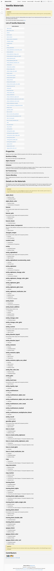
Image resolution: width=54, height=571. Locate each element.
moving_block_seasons (21, 141)
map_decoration (20, 124)
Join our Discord (28, 569)
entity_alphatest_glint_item (22, 60)
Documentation (7, 13)
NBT (7, 41)
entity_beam (19, 64)
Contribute (24, 1)
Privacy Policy (23, 569)
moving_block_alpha (21, 131)
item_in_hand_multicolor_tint (22, 120)
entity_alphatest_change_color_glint (24, 56)
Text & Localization (7, 48)
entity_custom (19, 73)
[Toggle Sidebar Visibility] (1, 1)
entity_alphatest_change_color (23, 54)
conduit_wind (19, 43)
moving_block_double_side (22, 139)
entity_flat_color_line (21, 86)
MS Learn (37, 1)
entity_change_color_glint (22, 71)
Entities (7, 31)
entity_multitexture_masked (22, 103)
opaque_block (19, 143)
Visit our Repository (44, 569)
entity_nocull (19, 107)
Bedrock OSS (37, 565)
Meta (7, 39)
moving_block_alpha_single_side (23, 135)
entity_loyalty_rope (20, 92)
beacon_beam (19, 37)
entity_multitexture (20, 94)
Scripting (7, 44)
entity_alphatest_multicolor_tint (23, 62)
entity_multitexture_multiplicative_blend (25, 105)
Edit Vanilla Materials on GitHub (23, 561)
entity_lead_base (20, 90)
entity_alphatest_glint (21, 58)
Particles (7, 42)
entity (18, 45)
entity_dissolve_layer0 (21, 75)
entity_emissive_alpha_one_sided (23, 84)
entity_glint (19, 88)
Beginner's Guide (7, 3)
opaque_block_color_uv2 (21, 148)
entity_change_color (21, 69)
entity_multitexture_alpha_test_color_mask (25, 99)
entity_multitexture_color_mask (23, 101)
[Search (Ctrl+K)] (50, 1)
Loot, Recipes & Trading (7, 37)
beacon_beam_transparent (22, 39)
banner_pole (19, 34)
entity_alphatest (20, 52)
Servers (7, 46)
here (35, 20)
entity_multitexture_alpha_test (23, 96)
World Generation (7, 52)
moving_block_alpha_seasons (22, 133)
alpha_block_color (20, 30)
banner (18, 32)
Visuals (7, 50)
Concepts (7, 11)
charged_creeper (20, 41)
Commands (7, 9)
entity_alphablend (20, 47)
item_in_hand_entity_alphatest (23, 114)
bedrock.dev (30, 1)
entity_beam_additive (21, 66)
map (18, 122)
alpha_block (19, 28)
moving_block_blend (21, 137)
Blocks (7, 7)
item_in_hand (19, 111)
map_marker (19, 126)
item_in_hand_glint (20, 118)
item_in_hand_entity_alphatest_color (24, 116)
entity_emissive (20, 79)
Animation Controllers (7, 5)
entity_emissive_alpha (21, 81)
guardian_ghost (20, 109)
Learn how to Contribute (36, 569)
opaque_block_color (21, 146)
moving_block (19, 128)
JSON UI (7, 35)
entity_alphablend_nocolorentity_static (24, 49)
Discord (19, 1)
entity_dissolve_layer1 (21, 77)
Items (7, 33)
